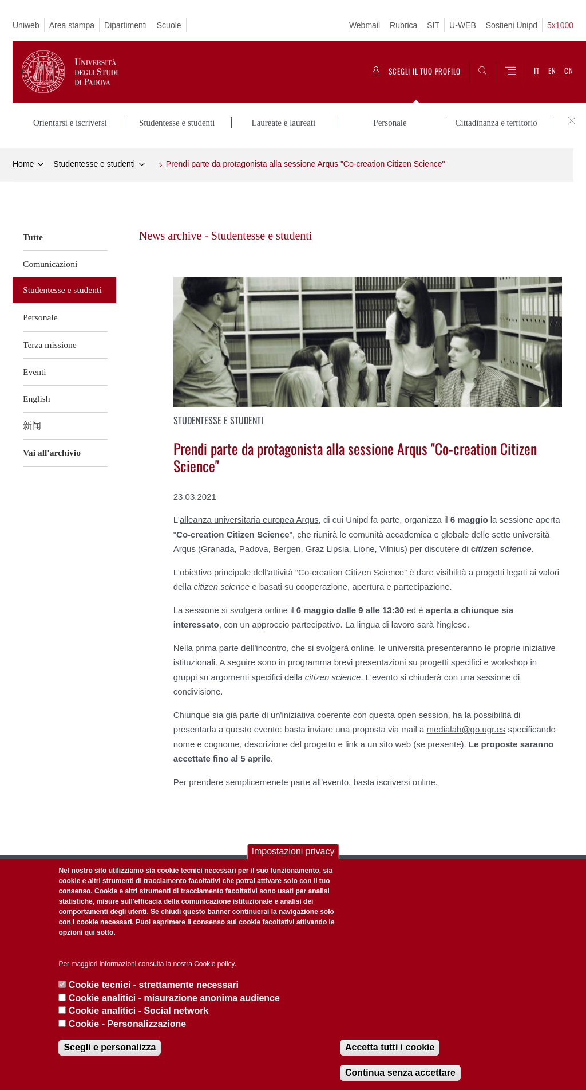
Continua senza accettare (400, 1072)
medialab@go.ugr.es (466, 729)
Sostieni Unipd (511, 25)
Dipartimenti (125, 25)
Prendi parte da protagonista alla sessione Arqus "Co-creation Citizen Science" (305, 163)
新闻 (32, 425)
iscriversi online (406, 781)
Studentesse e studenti (93, 163)
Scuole (169, 25)
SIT (433, 25)
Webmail (364, 25)
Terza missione (50, 344)
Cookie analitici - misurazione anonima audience (174, 998)
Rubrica (403, 25)
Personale (40, 317)
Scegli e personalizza (110, 1047)
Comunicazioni (50, 264)
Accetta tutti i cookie (389, 1047)
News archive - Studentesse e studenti (225, 235)
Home (23, 163)
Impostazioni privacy (293, 851)
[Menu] (510, 72)
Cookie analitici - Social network (139, 1010)
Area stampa (71, 25)
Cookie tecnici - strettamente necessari (154, 985)
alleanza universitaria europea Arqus (249, 519)
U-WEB (462, 25)
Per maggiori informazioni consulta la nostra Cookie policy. (147, 964)
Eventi (34, 372)
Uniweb (26, 25)
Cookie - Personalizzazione (127, 1024)
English (36, 398)
